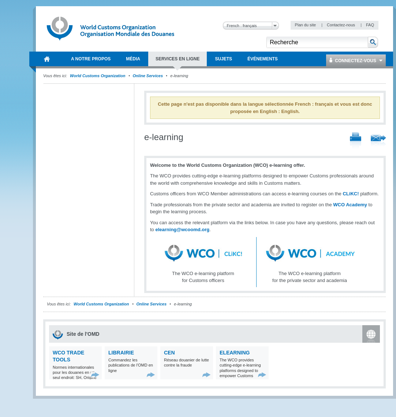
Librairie (121, 353)
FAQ (370, 25)
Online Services (148, 76)
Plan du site (306, 25)
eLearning (235, 353)
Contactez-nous (341, 25)
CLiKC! (351, 193)
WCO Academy (350, 204)
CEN (169, 353)
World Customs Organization (98, 76)
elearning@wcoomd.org (182, 229)
